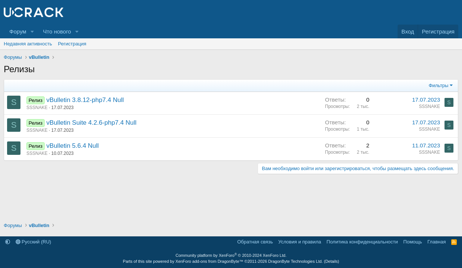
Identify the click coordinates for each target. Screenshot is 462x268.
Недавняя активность (28, 44)
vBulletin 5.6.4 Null (73, 145)
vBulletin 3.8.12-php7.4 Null (85, 99)
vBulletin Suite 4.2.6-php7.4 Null (92, 122)
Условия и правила (299, 242)
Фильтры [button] (438, 85)
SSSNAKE (37, 107)
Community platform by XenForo (231, 255)
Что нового (57, 31)
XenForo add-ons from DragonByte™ (209, 261)
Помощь (412, 242)
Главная (436, 242)
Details (331, 261)
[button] (32, 31)
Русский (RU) (33, 242)
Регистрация (72, 44)
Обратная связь (255, 242)
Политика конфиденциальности (362, 242)
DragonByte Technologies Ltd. (295, 261)
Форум (17, 31)
